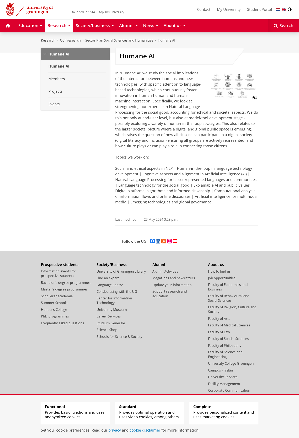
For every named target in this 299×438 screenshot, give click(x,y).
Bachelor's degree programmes (66, 282)
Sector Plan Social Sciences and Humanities (119, 40)
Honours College (54, 309)
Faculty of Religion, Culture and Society (232, 309)
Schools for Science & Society (119, 336)
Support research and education (169, 293)
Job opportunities (221, 278)
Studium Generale (111, 323)
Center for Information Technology (114, 300)
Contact (203, 9)
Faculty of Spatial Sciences (228, 338)
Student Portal (259, 9)
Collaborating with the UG (117, 291)
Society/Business (112, 264)
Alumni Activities (165, 271)
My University (229, 9)
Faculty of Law (219, 332)
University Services (223, 377)
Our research (70, 40)
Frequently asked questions (62, 323)
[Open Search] (283, 25)
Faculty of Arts (219, 318)
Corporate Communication (229, 390)
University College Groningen (231, 363)
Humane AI (166, 40)
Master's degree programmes (64, 289)
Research (48, 40)
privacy (114, 430)
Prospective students (59, 264)
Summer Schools (54, 302)
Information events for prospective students (58, 273)
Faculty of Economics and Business (228, 287)
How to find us (219, 271)
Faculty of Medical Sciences (229, 325)
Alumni (158, 264)
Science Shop (107, 329)
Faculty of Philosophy (224, 345)
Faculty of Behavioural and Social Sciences (228, 298)
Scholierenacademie (57, 296)
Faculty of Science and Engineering (225, 354)
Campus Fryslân (220, 370)
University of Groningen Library (121, 271)
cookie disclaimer (145, 430)
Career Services (109, 316)
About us (216, 264)
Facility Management (224, 383)
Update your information (172, 285)
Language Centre (110, 285)
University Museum (112, 309)
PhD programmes (55, 316)
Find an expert (108, 278)
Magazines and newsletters (173, 278)
